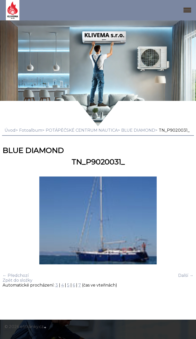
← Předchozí (16, 275)
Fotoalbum (30, 130)
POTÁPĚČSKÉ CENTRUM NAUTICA (82, 130)
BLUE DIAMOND (138, 130)
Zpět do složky (17, 280)
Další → (185, 275)
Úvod (10, 130)
